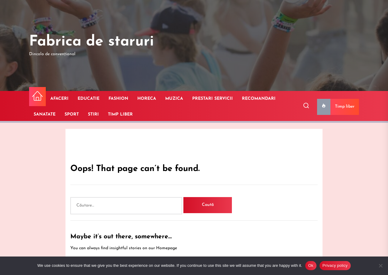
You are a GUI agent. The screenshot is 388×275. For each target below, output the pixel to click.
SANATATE (44, 114)
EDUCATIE (88, 98)
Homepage (166, 248)
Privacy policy (335, 265)
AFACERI (59, 98)
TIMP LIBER (120, 114)
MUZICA (174, 98)
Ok (310, 265)
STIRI (93, 114)
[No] (380, 266)
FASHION (118, 98)
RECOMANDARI (259, 98)
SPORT (72, 114)
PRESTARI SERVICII (212, 98)
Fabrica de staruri (91, 42)
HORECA (146, 98)
